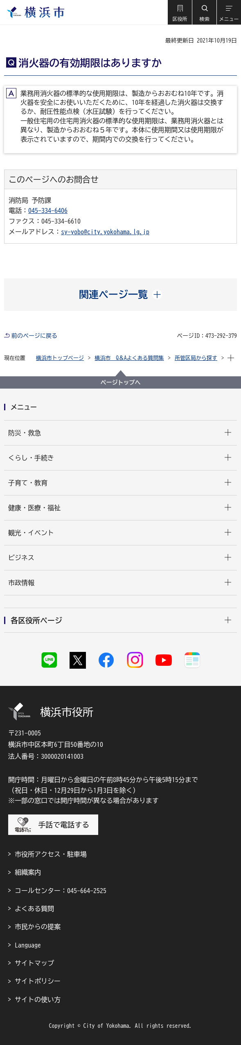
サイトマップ (34, 963)
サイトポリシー (38, 981)
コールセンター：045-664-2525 (60, 890)
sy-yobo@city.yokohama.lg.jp (105, 231)
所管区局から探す (196, 358)
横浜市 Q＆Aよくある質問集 (129, 358)
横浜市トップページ (60, 358)
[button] (179, 12)
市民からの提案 (38, 926)
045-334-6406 (48, 210)
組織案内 (28, 872)
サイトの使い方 (38, 999)
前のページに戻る (34, 336)
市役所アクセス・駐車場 (51, 854)
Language (28, 945)
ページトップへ (121, 382)
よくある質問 (34, 908)
